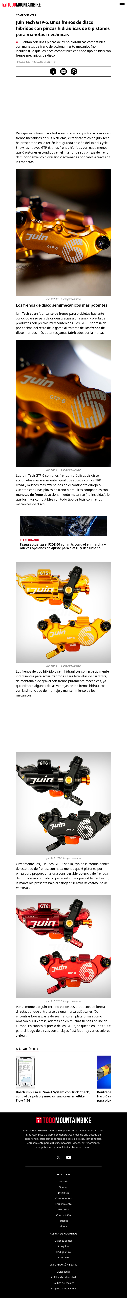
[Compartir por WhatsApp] (74, 71)
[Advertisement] (63, 103)
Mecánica (63, 1209)
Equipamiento (63, 1203)
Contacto (63, 1257)
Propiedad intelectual (63, 1288)
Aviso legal (63, 1271)
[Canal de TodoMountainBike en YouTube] (68, 1157)
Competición (63, 1215)
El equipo (63, 1246)
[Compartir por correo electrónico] (63, 71)
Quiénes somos (64, 1240)
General (63, 1187)
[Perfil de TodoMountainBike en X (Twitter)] (58, 1157)
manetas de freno (29, 494)
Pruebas (63, 1220)
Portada (63, 1181)
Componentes (63, 1198)
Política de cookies (63, 1282)
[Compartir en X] (53, 71)
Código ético (63, 1251)
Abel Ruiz (25, 62)
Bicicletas (63, 1192)
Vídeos (63, 1226)
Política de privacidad (63, 1277)
